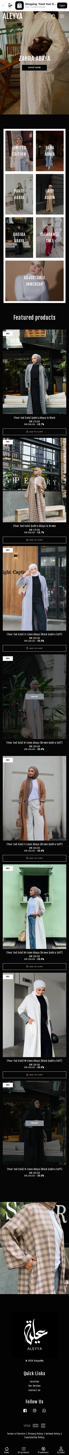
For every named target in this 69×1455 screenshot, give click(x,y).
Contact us (34, 1390)
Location (34, 1381)
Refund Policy (53, 1433)
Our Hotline (35, 1385)
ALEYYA (13, 16)
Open (62, 5)
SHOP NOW (34, 68)
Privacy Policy (35, 1433)
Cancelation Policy (34, 1437)
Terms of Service (16, 1433)
